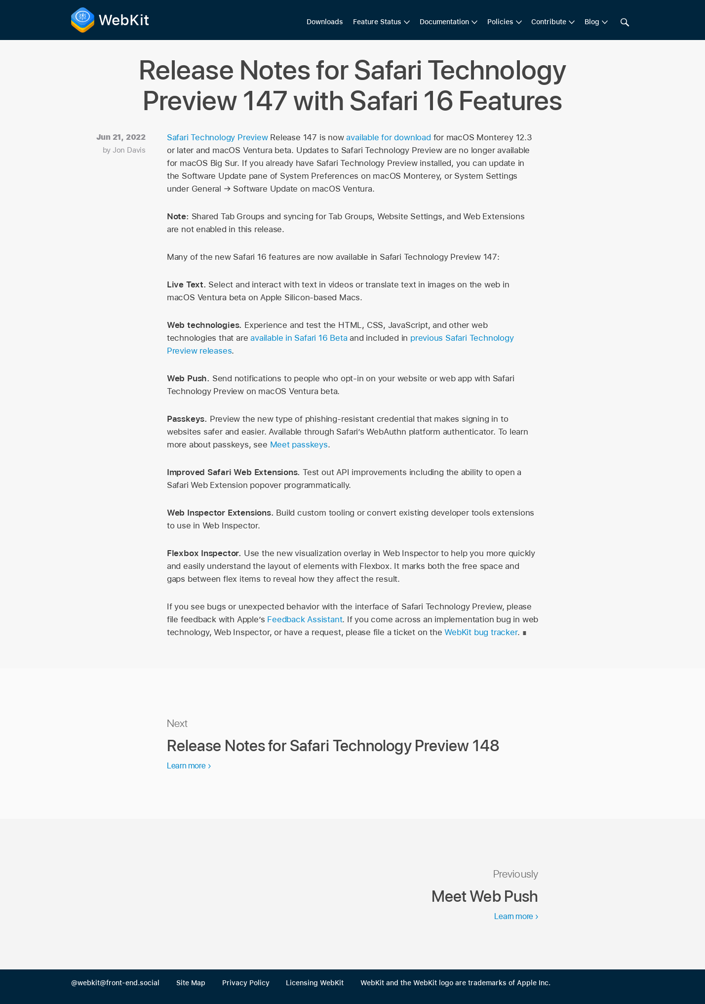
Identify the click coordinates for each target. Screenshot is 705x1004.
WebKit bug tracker (480, 632)
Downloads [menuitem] (325, 22)
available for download (388, 137)
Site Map (190, 983)
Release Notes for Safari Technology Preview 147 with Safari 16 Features (352, 85)
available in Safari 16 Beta (298, 338)
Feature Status (377, 22)
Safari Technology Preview (217, 137)
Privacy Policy (246, 983)
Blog (592, 22)
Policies (500, 22)
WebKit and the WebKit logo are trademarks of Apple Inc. (455, 983)
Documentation (444, 22)
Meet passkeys (299, 444)
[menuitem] (381, 22)
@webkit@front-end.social (115, 983)
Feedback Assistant (304, 619)
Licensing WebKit (315, 983)
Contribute (548, 22)
